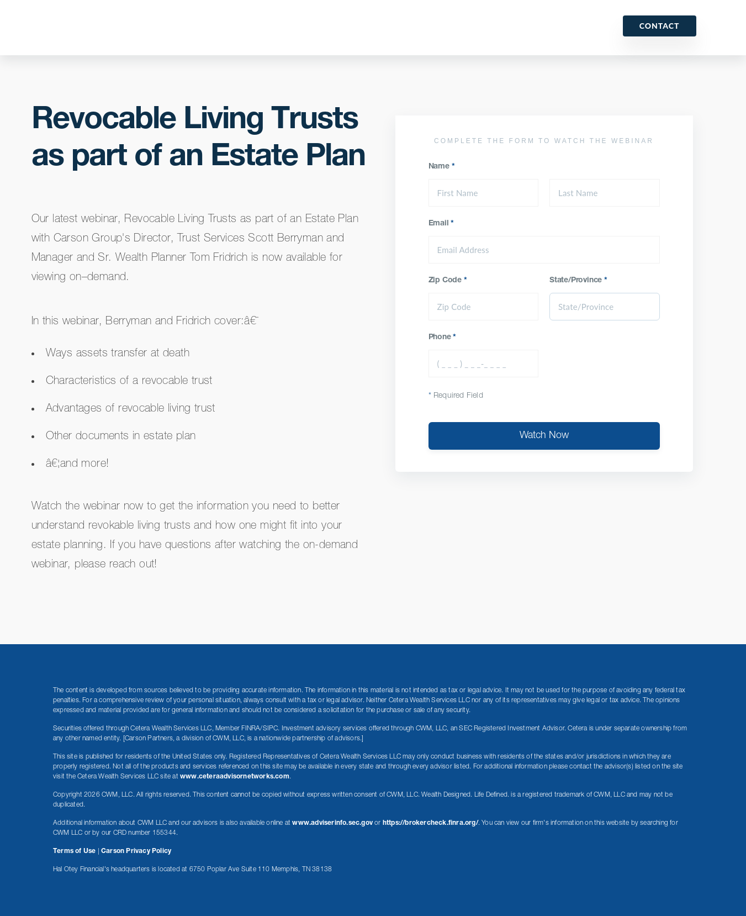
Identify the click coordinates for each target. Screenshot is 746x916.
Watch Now (544, 436)
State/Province (578, 281)
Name (441, 167)
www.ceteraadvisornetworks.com (234, 776)
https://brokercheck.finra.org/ (430, 823)
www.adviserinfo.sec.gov (332, 823)
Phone (442, 337)
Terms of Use (74, 851)
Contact (659, 25)
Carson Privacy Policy (136, 851)
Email (441, 224)
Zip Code (447, 281)
